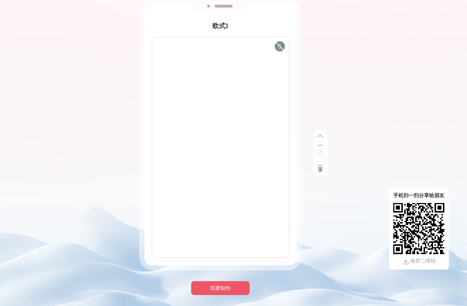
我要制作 (220, 288)
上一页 (320, 142)
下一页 (320, 163)
